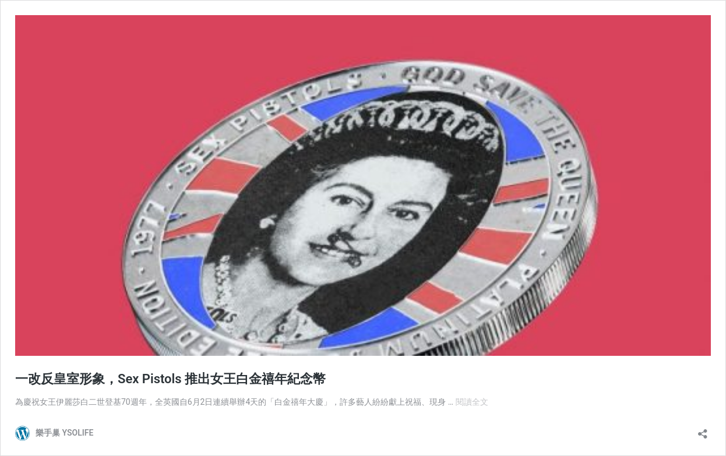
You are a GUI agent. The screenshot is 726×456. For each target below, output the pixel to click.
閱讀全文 (472, 401)
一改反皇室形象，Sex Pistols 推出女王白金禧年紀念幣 (170, 379)
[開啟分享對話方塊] (703, 430)
